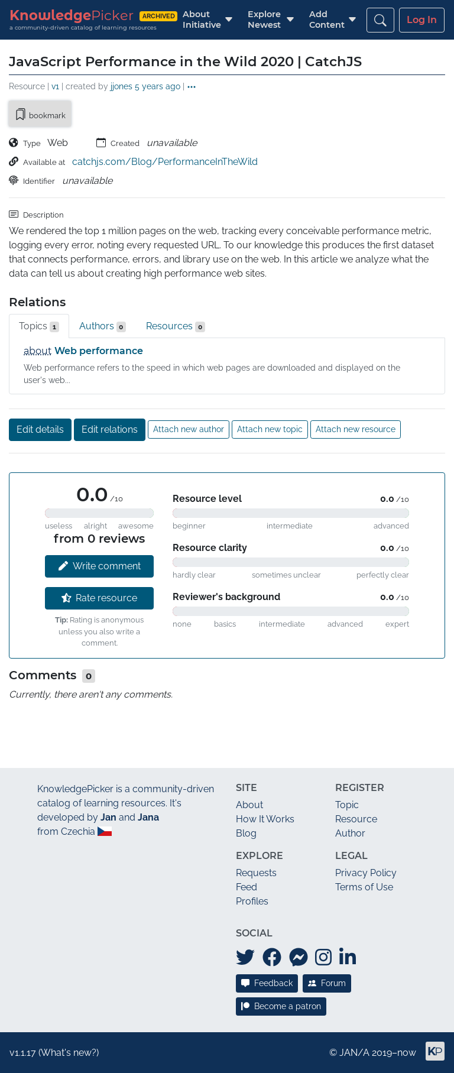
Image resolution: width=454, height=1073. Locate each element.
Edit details (40, 429)
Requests (256, 873)
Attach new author (188, 429)
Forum (327, 983)
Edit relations (110, 429)
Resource (356, 819)
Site (246, 787)
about (38, 350)
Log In (422, 19)
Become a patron (281, 1006)
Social (254, 933)
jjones (121, 86)
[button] (202, 20)
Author (350, 833)
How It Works (265, 819)
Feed (246, 887)
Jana (148, 817)
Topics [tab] (39, 326)
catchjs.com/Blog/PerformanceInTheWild (165, 161)
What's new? (68, 1052)
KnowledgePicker (75, 789)
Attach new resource (355, 429)
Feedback (267, 983)
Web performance (98, 350)
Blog (246, 833)
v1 (55, 86)
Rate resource (99, 598)
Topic (347, 805)
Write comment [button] (100, 566)
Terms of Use (364, 887)
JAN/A (354, 1052)
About (249, 805)
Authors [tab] (103, 326)
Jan (108, 817)
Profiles (252, 901)
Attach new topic (270, 429)
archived (158, 16)
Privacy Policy (366, 873)
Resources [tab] (175, 326)
